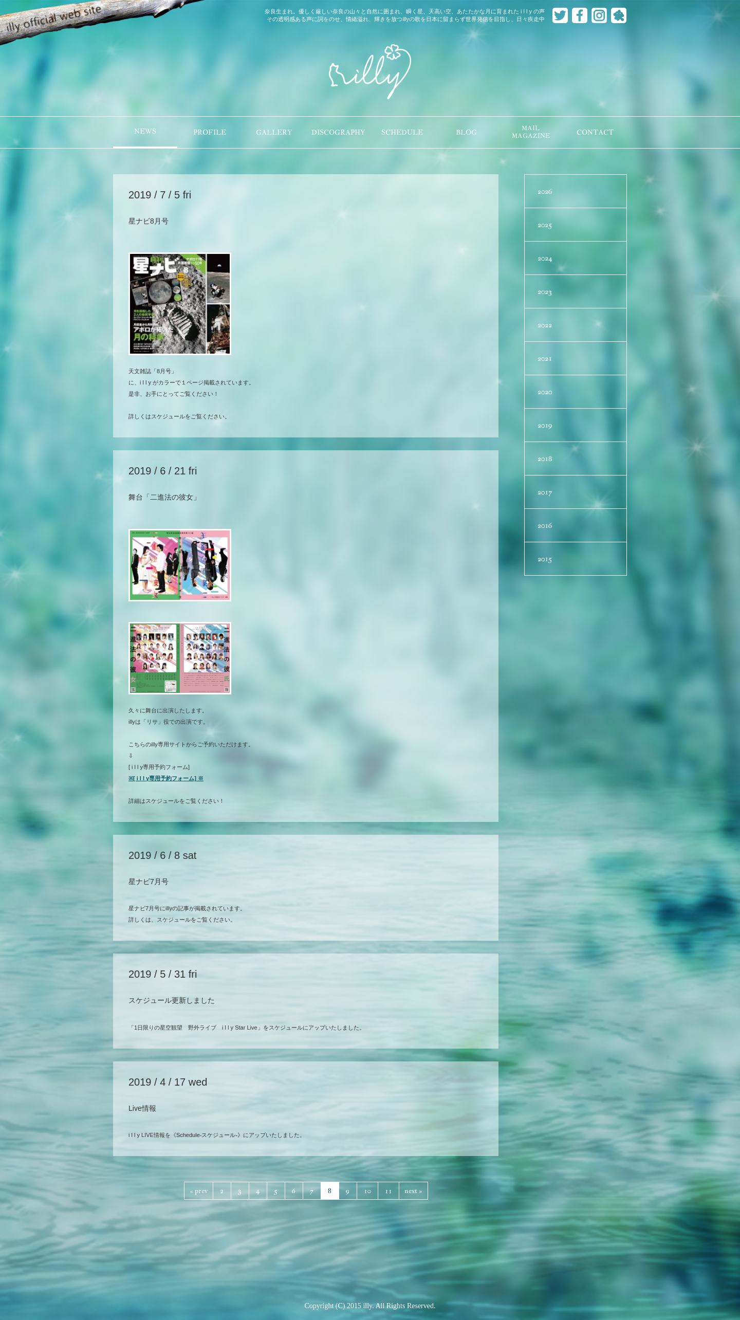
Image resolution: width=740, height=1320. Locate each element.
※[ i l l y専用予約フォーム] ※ (165, 778)
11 (388, 1190)
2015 (545, 558)
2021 (545, 358)
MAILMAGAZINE (531, 132)
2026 (545, 191)
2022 (545, 324)
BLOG (466, 132)
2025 (545, 224)
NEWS (145, 131)
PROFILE (209, 132)
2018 (545, 458)
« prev (199, 1190)
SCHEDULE (402, 132)
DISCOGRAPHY (338, 132)
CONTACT (595, 132)
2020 (545, 391)
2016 (545, 525)
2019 (545, 425)
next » (413, 1190)
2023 (545, 291)
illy (370, 72)
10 (367, 1190)
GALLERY (274, 132)
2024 (545, 258)
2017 (545, 492)
